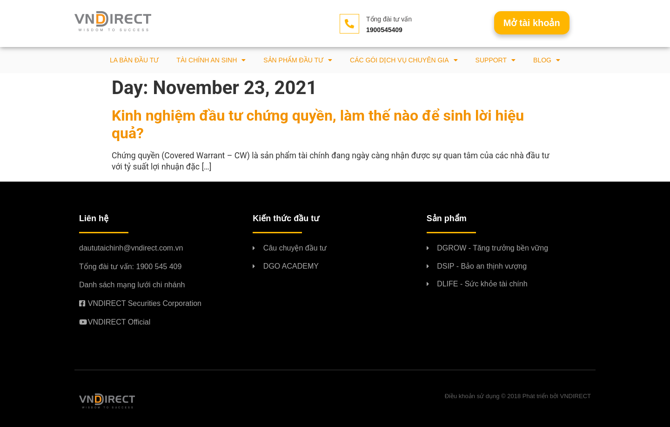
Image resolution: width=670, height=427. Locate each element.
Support (496, 60)
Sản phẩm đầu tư (297, 60)
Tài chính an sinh (211, 60)
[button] (532, 22)
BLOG (546, 60)
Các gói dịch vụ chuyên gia (404, 60)
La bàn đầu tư (134, 60)
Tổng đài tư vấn (389, 19)
